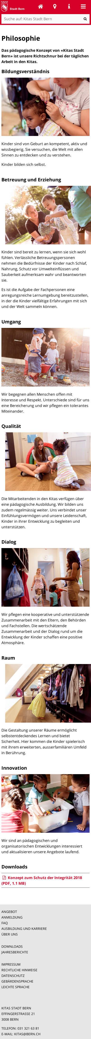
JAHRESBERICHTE (14, 952)
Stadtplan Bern (54, 6)
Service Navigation (69, 6)
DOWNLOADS (12, 946)
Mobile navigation (83, 6)
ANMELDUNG (11, 917)
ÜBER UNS (9, 934)
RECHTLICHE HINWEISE (19, 970)
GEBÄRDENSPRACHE (17, 981)
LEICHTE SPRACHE (15, 987)
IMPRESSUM (11, 964)
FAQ (4, 923)
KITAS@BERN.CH (27, 1034)
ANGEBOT (9, 911)
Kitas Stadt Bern (40, 6)
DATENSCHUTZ (13, 975)
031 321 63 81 (28, 1028)
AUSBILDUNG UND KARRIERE (24, 928)
